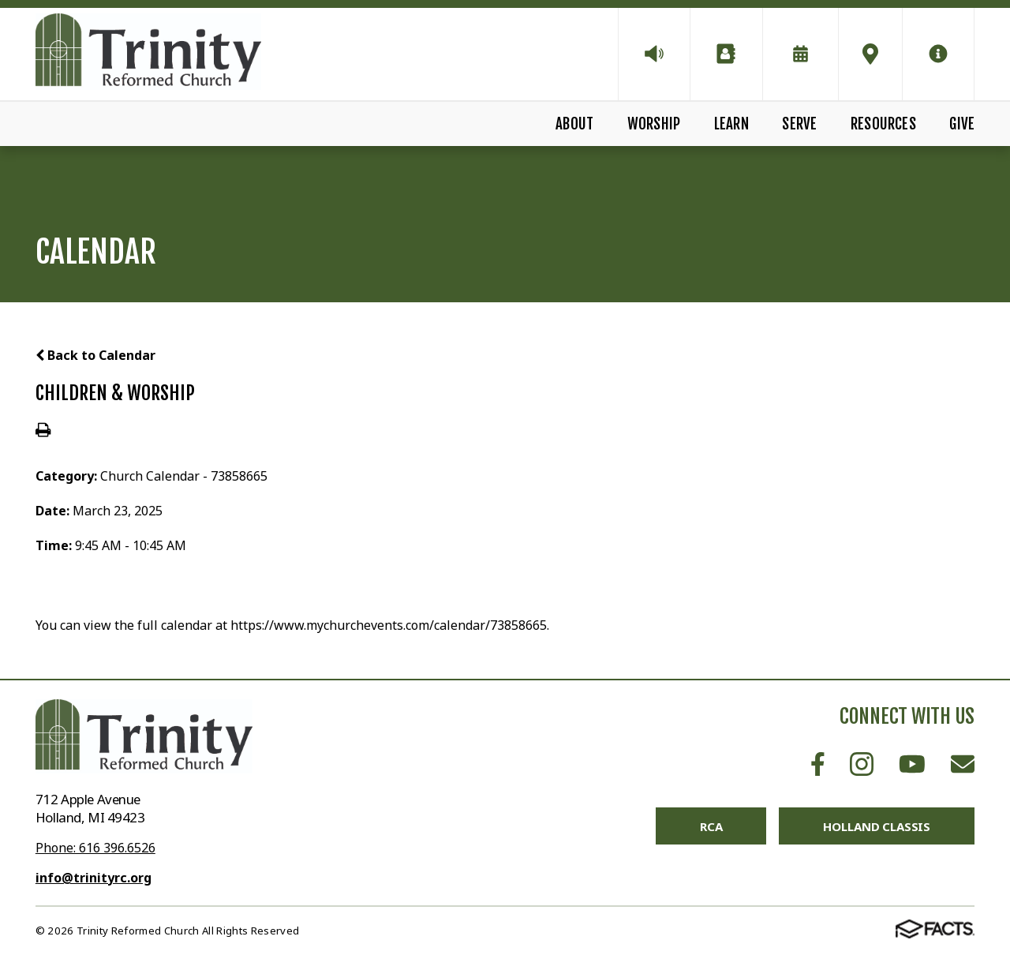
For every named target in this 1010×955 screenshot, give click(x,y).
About (574, 123)
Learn (731, 123)
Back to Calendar (95, 355)
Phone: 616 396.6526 (95, 847)
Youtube (912, 764)
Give (961, 123)
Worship (653, 123)
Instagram (861, 764)
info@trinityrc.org (94, 877)
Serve (799, 123)
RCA (711, 826)
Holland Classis (876, 826)
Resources (883, 123)
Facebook (817, 764)
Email (962, 764)
